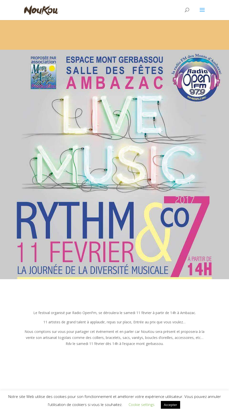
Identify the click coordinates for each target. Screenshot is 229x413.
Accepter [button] (170, 404)
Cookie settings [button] (142, 404)
